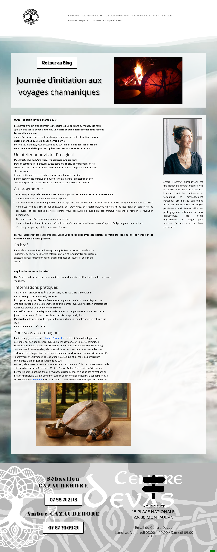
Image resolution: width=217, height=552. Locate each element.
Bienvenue (73, 16)
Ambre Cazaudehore (55, 338)
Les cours (167, 16)
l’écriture (37, 379)
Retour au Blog (57, 63)
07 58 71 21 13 (63, 499)
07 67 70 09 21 (63, 528)
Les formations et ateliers (145, 16)
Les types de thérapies (117, 16)
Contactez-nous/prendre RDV (107, 20)
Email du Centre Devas (153, 527)
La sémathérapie (76, 20)
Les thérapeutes (90, 16)
